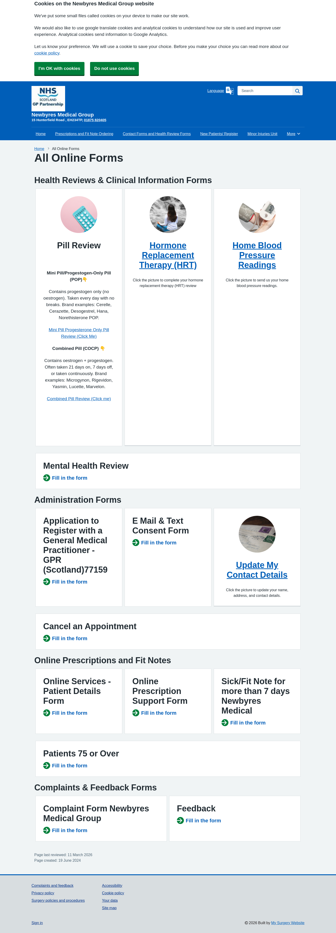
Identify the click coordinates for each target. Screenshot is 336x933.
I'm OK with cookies (59, 68)
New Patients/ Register (219, 134)
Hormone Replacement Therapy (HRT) (168, 255)
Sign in (37, 923)
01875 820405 (95, 120)
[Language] (220, 90)
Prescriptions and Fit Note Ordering (84, 134)
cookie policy (46, 53)
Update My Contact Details (257, 570)
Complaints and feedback (53, 885)
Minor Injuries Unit (262, 134)
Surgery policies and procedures (58, 900)
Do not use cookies (114, 68)
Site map (109, 908)
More (294, 134)
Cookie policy (113, 893)
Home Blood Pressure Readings (257, 255)
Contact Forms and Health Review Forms (157, 134)
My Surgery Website (287, 923)
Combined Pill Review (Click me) (79, 398)
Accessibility (112, 885)
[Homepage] (119, 101)
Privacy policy (43, 893)
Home (41, 134)
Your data (110, 900)
